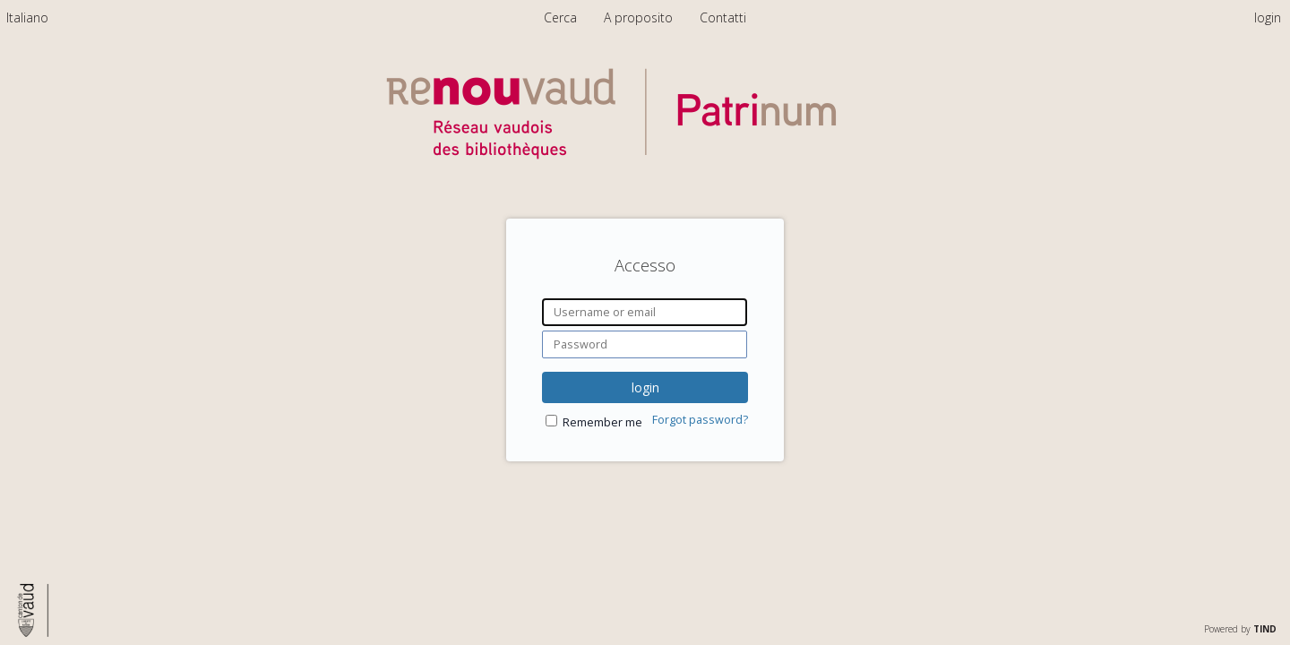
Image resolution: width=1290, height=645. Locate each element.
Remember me (602, 422)
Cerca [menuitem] (560, 17)
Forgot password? (700, 419)
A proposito (640, 17)
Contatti (723, 17)
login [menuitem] (1267, 17)
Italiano (27, 17)
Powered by (1240, 629)
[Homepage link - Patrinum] (645, 176)
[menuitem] (27, 17)
